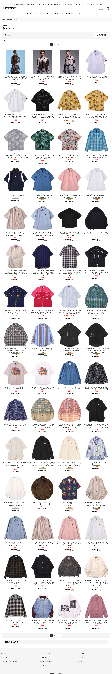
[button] (101, 8)
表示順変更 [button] (102, 35)
